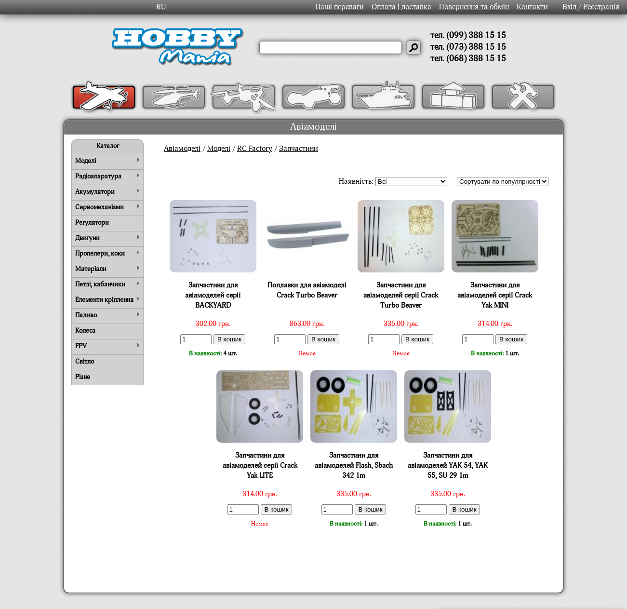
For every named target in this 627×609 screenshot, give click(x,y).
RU (161, 7)
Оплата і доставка (401, 7)
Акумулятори (95, 192)
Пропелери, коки (100, 253)
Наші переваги (339, 7)
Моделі (85, 161)
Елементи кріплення (104, 300)
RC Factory (254, 149)
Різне (82, 377)
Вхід (569, 7)
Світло (84, 361)
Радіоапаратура (98, 176)
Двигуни (87, 238)
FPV (81, 346)
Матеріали (91, 269)
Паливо (86, 315)
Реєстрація (601, 7)
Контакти (532, 7)
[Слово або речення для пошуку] (330, 47)
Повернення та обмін (474, 7)
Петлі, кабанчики (100, 284)
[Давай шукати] (414, 47)
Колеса (85, 331)
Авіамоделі (182, 149)
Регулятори (92, 223)
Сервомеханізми (99, 207)
